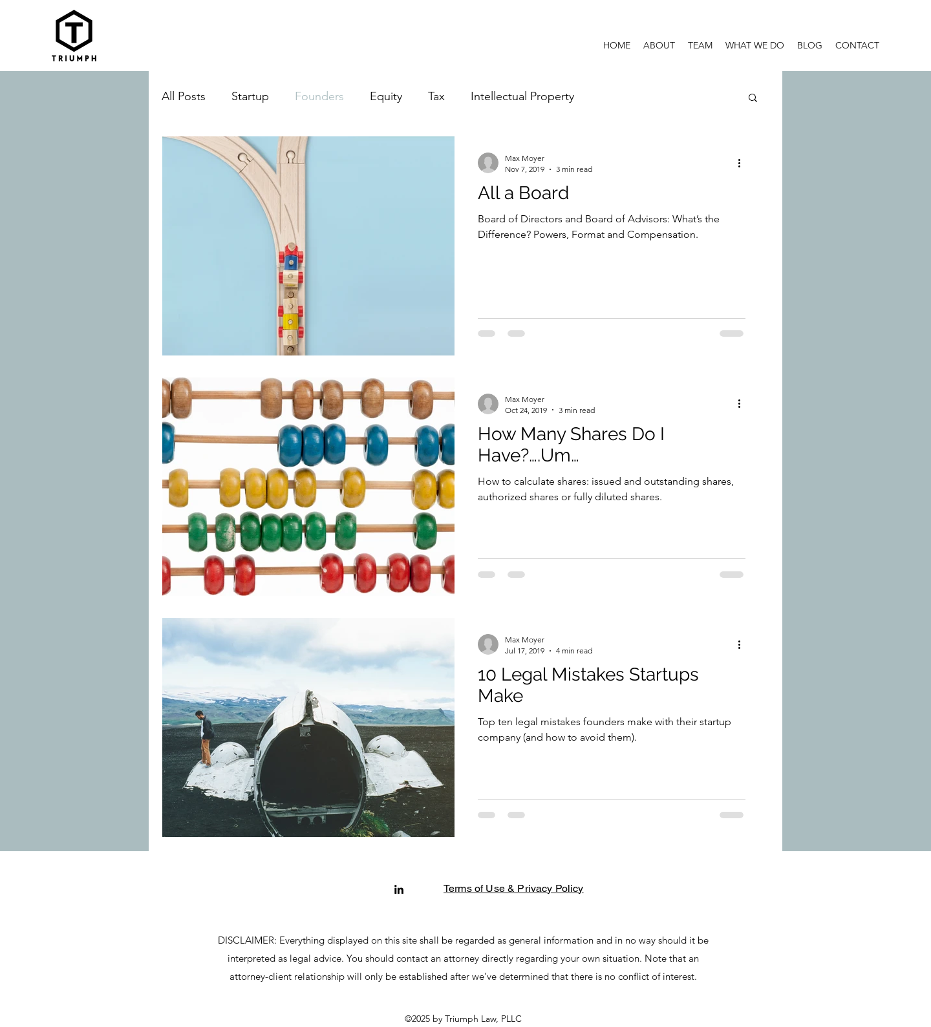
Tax (436, 96)
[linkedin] (398, 889)
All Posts (184, 96)
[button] (755, 45)
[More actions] (743, 163)
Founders (319, 96)
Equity (386, 96)
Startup (250, 96)
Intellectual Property (522, 96)
